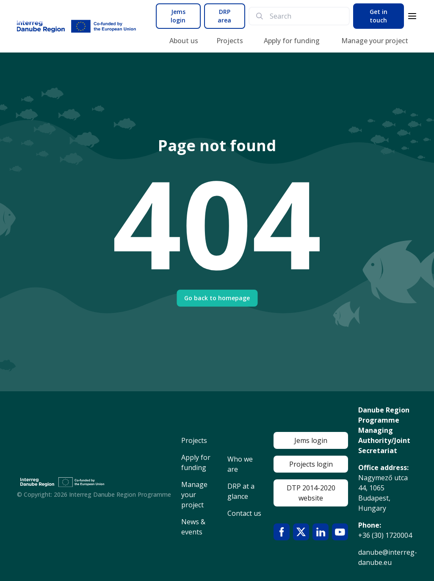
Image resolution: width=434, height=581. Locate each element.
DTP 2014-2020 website (311, 493)
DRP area (224, 16)
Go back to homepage (217, 298)
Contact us (244, 513)
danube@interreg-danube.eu (387, 557)
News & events (193, 527)
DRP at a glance (240, 491)
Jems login (178, 16)
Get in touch (378, 16)
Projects (229, 40)
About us (183, 40)
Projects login (311, 464)
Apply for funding (292, 40)
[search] (306, 16)
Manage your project (374, 40)
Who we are (240, 464)
